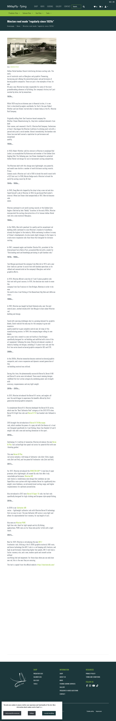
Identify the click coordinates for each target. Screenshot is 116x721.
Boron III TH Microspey (37, 422)
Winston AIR (29, 476)
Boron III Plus (18, 454)
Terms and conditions (93, 677)
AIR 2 (40, 542)
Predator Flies (38, 673)
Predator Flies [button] (14, 13)
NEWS (42, 6)
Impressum (99, 711)
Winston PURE (20, 522)
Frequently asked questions (69, 690)
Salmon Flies (37, 677)
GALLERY (58, 6)
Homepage (10, 26)
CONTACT (62, 694)
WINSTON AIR (34, 471)
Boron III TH (32, 413)
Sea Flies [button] (39, 13)
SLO (110, 2)
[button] (106, 7)
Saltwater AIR (21, 507)
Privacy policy (90, 673)
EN (113, 2)
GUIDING (50, 6)
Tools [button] (48, 13)
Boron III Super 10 (33, 493)
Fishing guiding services (67, 684)
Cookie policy (90, 711)
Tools (35, 684)
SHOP (36, 6)
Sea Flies (36, 680)
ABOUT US (63, 677)
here (41, 707)
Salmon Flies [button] (27, 13)
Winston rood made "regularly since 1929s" (38, 26)
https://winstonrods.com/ (46, 564)
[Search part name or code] (76, 6)
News (18, 26)
